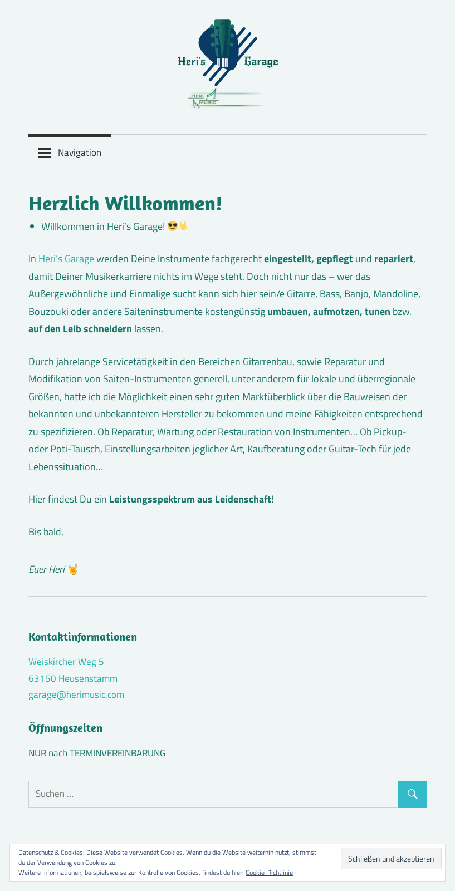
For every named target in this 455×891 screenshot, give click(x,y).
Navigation (79, 152)
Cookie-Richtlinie (269, 872)
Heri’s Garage (66, 258)
